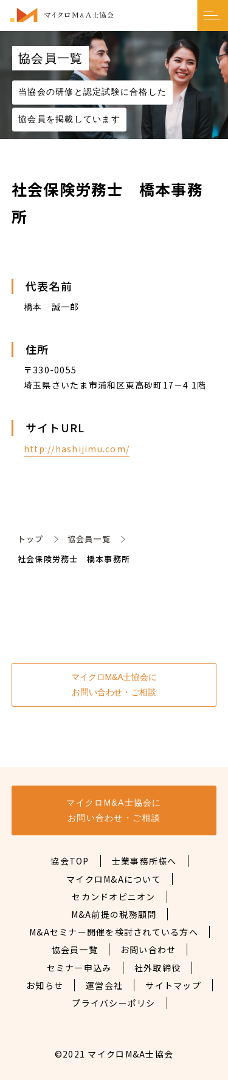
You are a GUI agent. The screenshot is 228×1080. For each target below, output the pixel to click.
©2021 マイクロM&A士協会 (114, 1054)
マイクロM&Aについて (113, 879)
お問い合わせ (148, 949)
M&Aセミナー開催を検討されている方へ (113, 932)
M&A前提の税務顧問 (114, 914)
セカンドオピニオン (113, 897)
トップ (31, 539)
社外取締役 (157, 968)
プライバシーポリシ (113, 1003)
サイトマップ (173, 985)
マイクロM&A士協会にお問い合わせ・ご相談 (114, 684)
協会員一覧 (89, 539)
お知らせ (44, 985)
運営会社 (104, 985)
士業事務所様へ (144, 861)
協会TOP (69, 861)
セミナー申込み (79, 968)
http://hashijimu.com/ (77, 449)
